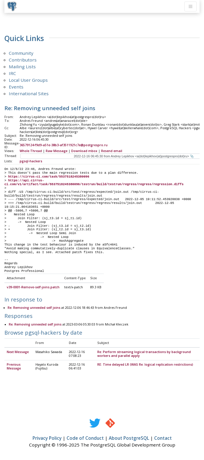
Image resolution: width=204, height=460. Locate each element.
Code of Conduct (85, 438)
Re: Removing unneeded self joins (34, 308)
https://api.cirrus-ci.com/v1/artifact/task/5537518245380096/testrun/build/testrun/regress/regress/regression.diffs (93, 182)
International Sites (29, 93)
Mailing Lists (22, 66)
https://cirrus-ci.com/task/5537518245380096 (48, 177)
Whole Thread (31, 151)
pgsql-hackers (31, 161)
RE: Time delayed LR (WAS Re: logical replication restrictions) (145, 365)
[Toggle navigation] (190, 6)
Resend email (111, 151)
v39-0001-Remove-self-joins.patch (33, 287)
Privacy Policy (47, 438)
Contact (163, 438)
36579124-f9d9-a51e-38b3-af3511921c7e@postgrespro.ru (64, 145)
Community (21, 53)
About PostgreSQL (129, 438)
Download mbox (84, 151)
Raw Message (56, 151)
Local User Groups (28, 80)
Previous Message (14, 367)
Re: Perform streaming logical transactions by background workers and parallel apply (144, 354)
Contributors (23, 60)
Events (16, 87)
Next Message (18, 352)
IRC (12, 73)
